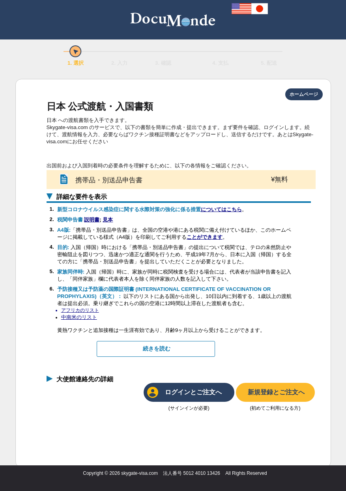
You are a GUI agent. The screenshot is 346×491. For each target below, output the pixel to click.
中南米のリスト (79, 317)
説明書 (91, 220)
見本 (108, 220)
